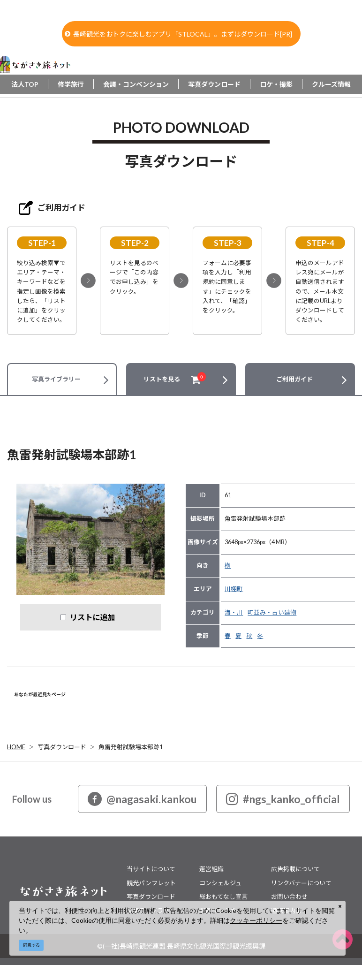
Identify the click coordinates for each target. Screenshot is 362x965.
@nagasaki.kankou (142, 799)
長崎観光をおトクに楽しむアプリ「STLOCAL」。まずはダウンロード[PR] (178, 34)
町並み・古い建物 (272, 612)
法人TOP (24, 84)
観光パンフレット (151, 883)
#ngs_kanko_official (283, 799)
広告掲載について (295, 869)
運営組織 (211, 869)
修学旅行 (71, 84)
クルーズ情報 (331, 84)
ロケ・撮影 (276, 84)
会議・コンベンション (136, 84)
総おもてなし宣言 (223, 896)
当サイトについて (151, 869)
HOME (16, 747)
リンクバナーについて (301, 883)
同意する (31, 945)
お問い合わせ (289, 896)
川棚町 (234, 589)
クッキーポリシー (256, 920)
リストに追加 (92, 617)
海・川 (234, 612)
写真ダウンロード (214, 84)
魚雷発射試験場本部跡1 (130, 747)
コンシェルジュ (220, 883)
